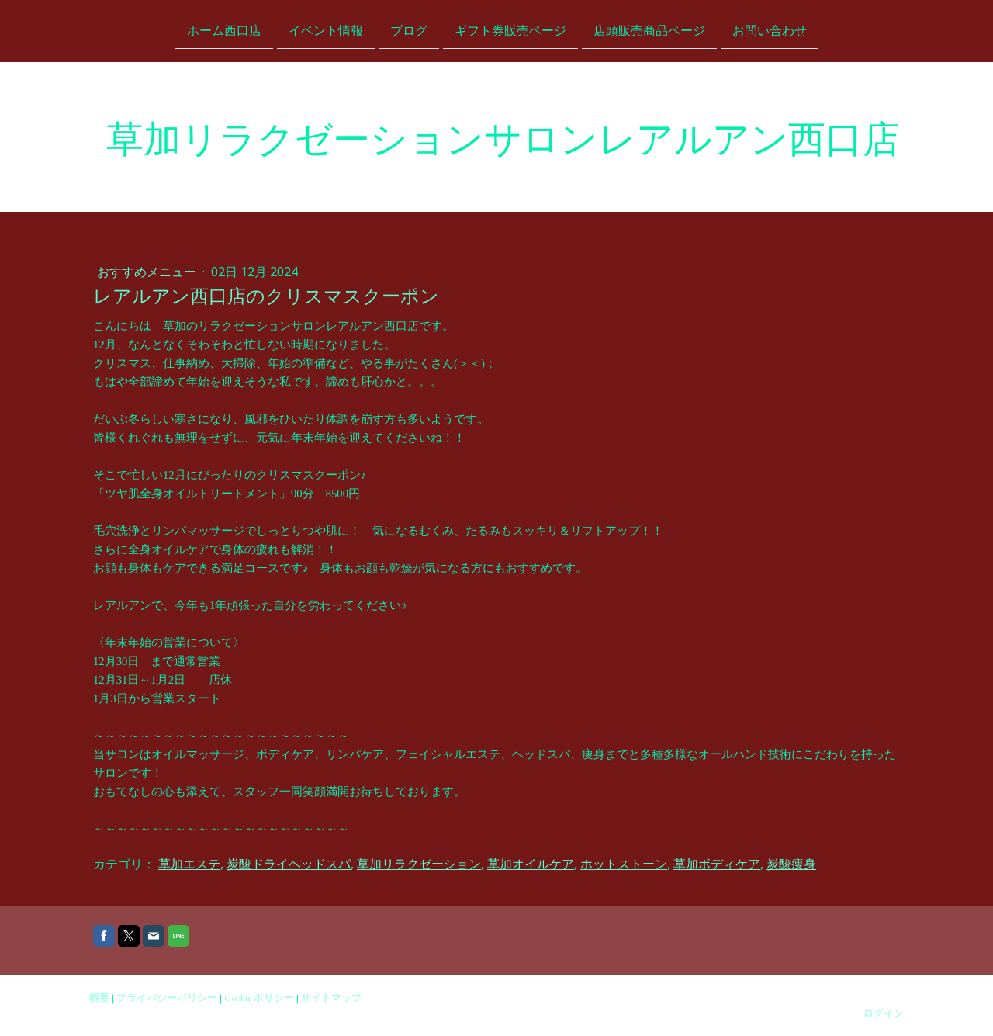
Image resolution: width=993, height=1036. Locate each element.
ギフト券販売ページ (510, 29)
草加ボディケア (716, 863)
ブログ (408, 29)
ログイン (883, 1013)
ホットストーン (623, 863)
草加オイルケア (530, 863)
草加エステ (189, 863)
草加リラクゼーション (419, 863)
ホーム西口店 (224, 29)
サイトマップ (331, 997)
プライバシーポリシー (166, 997)
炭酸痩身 (791, 863)
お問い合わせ (769, 29)
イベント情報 (326, 29)
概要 (99, 997)
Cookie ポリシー (259, 997)
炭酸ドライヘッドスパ (289, 863)
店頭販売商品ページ (649, 29)
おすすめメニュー (148, 271)
